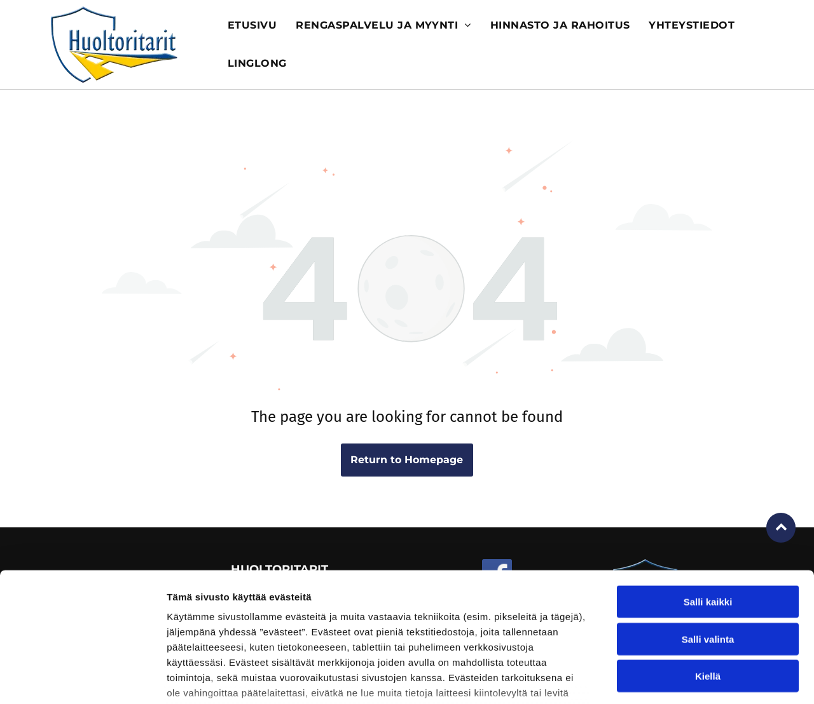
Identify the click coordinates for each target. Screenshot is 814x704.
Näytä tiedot (680, 679)
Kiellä (708, 582)
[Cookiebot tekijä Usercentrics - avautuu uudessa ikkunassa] (82, 679)
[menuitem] (252, 25)
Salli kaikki (708, 508)
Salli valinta (708, 544)
